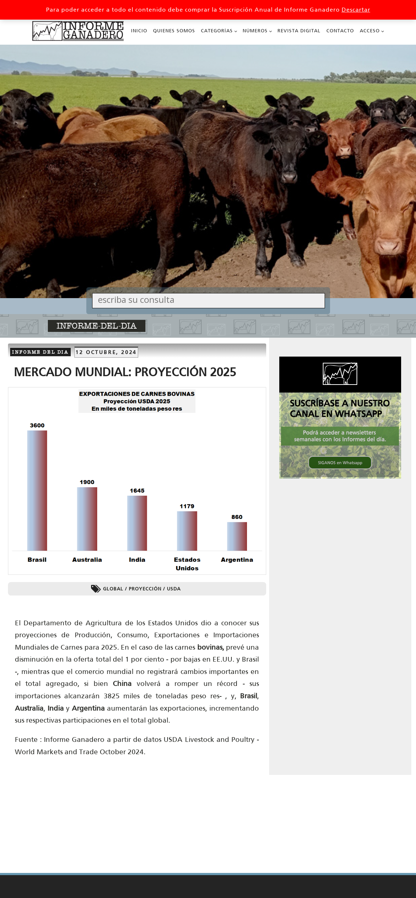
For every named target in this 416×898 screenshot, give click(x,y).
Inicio (139, 30)
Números (255, 30)
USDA (174, 589)
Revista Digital (299, 30)
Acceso (370, 30)
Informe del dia (40, 352)
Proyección (145, 589)
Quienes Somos (174, 30)
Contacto (340, 30)
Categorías (217, 30)
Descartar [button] (356, 9)
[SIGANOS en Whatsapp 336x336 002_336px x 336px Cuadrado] (340, 477)
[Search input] (210, 299)
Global (113, 589)
